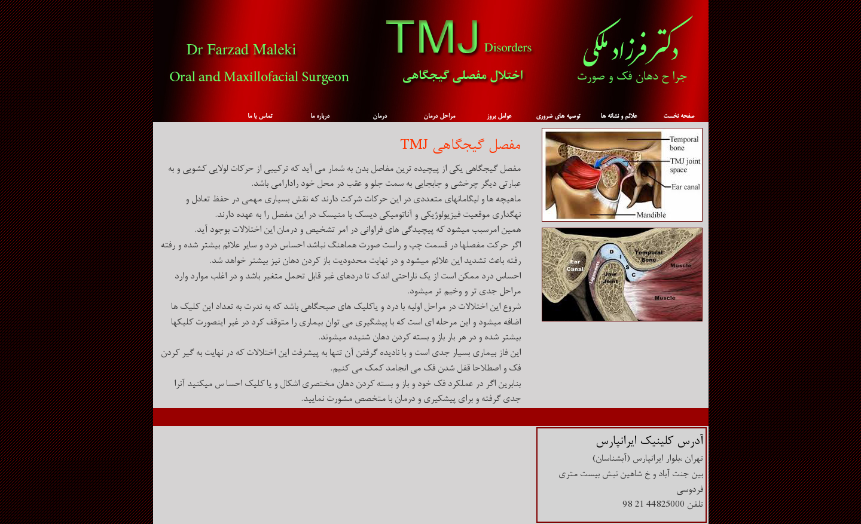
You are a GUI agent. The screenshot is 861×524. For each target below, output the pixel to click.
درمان (380, 116)
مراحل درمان (439, 116)
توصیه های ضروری (558, 116)
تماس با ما (260, 116)
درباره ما (319, 116)
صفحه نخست (678, 116)
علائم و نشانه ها (618, 116)
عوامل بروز (499, 116)
